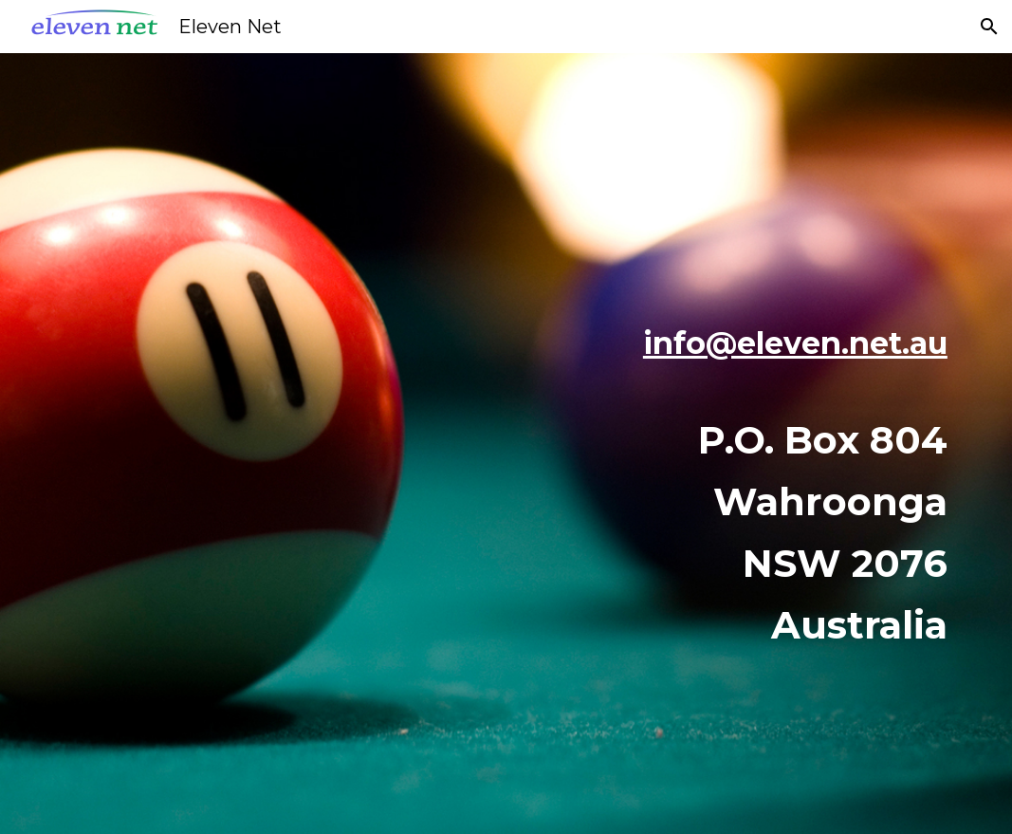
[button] (989, 26)
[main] (659, 443)
